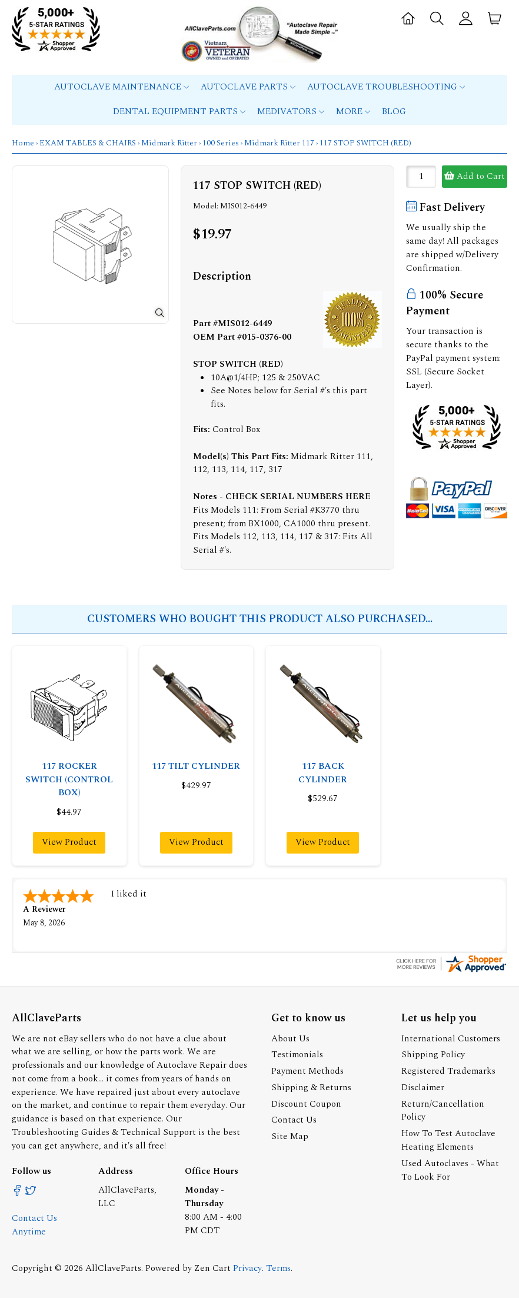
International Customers (450, 1037)
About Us (290, 1037)
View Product (69, 842)
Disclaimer (422, 1086)
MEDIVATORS (290, 111)
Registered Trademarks (448, 1070)
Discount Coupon (306, 1103)
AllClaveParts (113, 1267)
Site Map (289, 1135)
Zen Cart (212, 1267)
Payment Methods (307, 1070)
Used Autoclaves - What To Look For (450, 1169)
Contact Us (294, 1119)
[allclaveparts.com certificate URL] (451, 970)
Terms (278, 1267)
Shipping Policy (433, 1053)
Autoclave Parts (248, 87)
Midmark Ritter (169, 143)
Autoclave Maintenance (121, 87)
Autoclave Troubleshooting (386, 87)
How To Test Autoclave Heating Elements (448, 1139)
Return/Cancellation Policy (442, 1109)
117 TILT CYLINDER (196, 766)
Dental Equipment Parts (179, 111)
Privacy (247, 1267)
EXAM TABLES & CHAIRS (87, 143)
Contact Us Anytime (34, 1223)
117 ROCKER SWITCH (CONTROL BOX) (69, 779)
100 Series (220, 143)
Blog (394, 111)
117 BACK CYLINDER (322, 772)
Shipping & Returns (311, 1086)
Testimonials (297, 1053)
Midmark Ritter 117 (279, 143)
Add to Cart (474, 176)
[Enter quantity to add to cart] (421, 176)
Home (23, 143)
